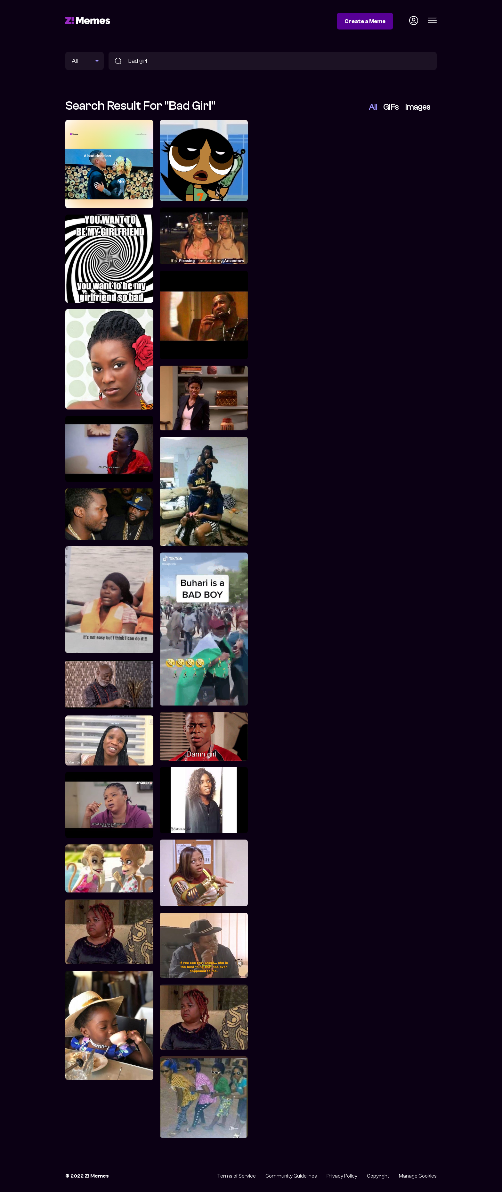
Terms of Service (236, 1176)
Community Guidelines (291, 1176)
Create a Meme (364, 21)
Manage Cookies (418, 1176)
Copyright (378, 1176)
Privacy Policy (342, 1176)
